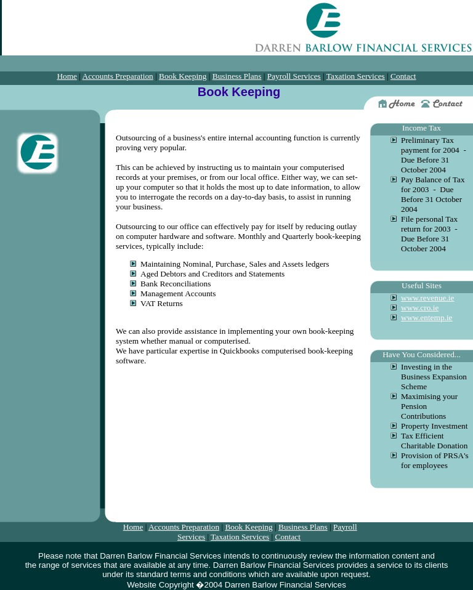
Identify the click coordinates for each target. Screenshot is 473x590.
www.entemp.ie (427, 317)
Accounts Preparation (118, 76)
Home (67, 76)
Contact (403, 76)
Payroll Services (294, 76)
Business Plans (237, 76)
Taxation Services (355, 76)
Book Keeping (182, 76)
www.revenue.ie (427, 297)
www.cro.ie (420, 307)
